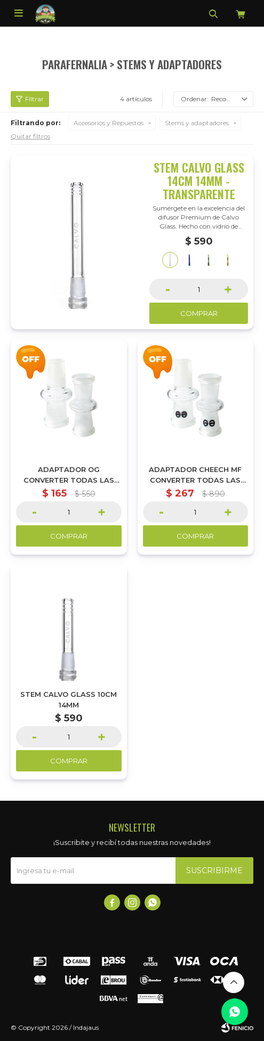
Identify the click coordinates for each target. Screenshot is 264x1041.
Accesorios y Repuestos (108, 123)
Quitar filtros (30, 136)
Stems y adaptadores (197, 123)
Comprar (199, 313)
